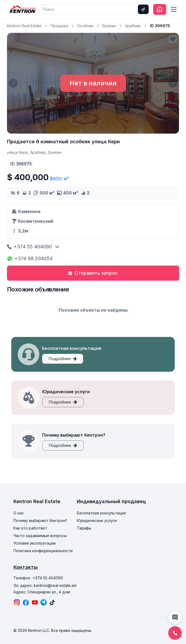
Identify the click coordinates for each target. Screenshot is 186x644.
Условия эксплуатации (34, 543)
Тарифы (84, 528)
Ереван (109, 25)
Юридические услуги (97, 520)
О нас (18, 513)
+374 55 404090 (29, 246)
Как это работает (30, 528)
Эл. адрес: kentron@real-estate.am (45, 585)
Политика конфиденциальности (43, 550)
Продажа (59, 25)
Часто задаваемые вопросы (40, 535)
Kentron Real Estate (24, 25)
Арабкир (133, 25)
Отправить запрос (93, 273)
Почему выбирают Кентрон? (40, 520)
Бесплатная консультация (101, 513)
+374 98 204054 (30, 258)
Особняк (85, 25)
